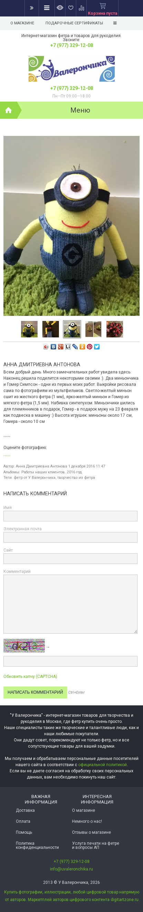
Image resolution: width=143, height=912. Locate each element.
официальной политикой (102, 764)
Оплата (23, 821)
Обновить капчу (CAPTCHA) (30, 676)
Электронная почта (22, 529)
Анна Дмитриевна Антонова (41, 466)
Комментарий (17, 571)
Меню (80, 110)
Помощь (24, 832)
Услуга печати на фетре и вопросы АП (95, 845)
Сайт (8, 550)
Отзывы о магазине (91, 832)
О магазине (22, 23)
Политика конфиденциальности (37, 845)
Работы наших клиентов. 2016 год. (52, 472)
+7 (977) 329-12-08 (71, 45)
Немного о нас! (87, 821)
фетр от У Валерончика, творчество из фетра (54, 477)
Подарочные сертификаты (74, 23)
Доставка (25, 810)
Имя (7, 507)
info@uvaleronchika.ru (71, 869)
